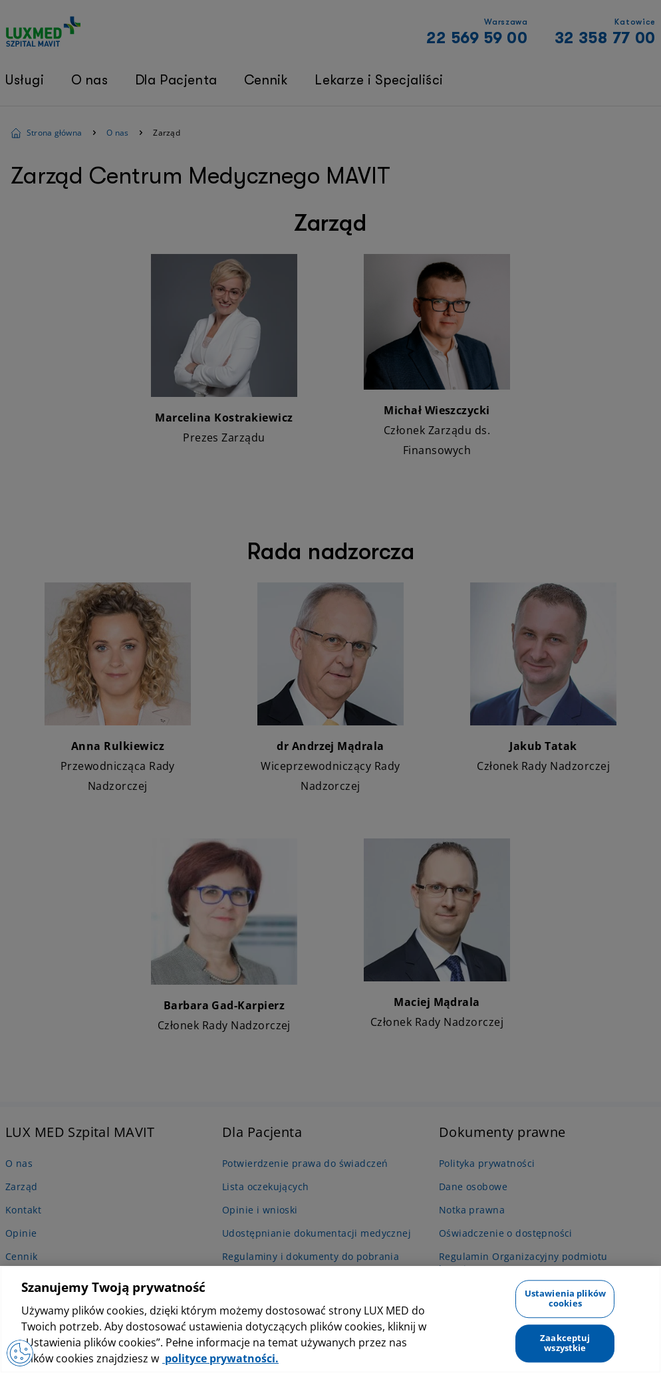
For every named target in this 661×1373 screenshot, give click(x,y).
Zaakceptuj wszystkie (565, 1343)
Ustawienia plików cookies (565, 1298)
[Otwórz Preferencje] (20, 1353)
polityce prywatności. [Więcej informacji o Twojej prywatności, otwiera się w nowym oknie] (220, 1358)
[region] (330, 1319)
